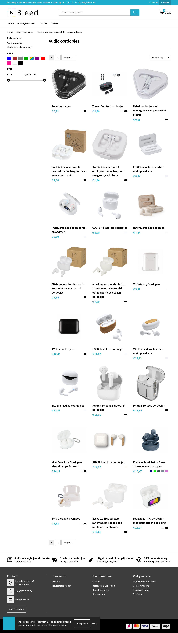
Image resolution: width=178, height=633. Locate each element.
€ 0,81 (136, 119)
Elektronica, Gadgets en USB (50, 31)
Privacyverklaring (141, 590)
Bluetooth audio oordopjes (20, 46)
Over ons (153, 2)
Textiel (43, 23)
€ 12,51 (56, 410)
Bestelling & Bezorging (103, 585)
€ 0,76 (95, 111)
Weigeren (94, 623)
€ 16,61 (96, 531)
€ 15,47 (137, 471)
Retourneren (98, 594)
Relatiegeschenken (26, 23)
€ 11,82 (96, 354)
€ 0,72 (55, 111)
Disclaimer (138, 594)
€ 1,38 (55, 180)
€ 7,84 (55, 297)
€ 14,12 (56, 471)
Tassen (55, 23)
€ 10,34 (56, 354)
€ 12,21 (137, 358)
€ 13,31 (96, 414)
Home (11, 23)
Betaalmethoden (100, 590)
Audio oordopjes (14, 42)
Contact (165, 2)
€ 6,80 (55, 236)
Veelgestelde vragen (61, 585)
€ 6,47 (136, 176)
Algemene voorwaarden (144, 581)
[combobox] (95, 12)
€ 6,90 (95, 232)
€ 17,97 (137, 527)
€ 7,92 (55, 523)
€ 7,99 (95, 301)
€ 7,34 (136, 232)
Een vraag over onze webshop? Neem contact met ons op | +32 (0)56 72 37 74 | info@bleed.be (51, 2)
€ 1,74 (95, 180)
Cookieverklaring (141, 585)
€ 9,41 (136, 289)
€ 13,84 (137, 410)
